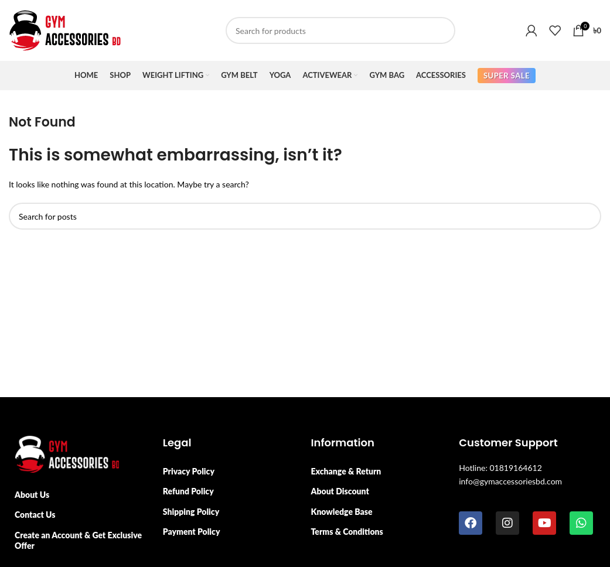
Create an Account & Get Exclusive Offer (78, 540)
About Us (32, 495)
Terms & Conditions (347, 532)
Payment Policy (191, 532)
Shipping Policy (191, 512)
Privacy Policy (188, 471)
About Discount (340, 491)
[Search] (340, 30)
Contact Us (35, 515)
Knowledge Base (342, 512)
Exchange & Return (346, 471)
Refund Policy (188, 491)
